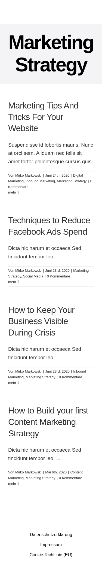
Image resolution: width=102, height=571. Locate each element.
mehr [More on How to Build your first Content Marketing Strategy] (12, 484)
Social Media (33, 276)
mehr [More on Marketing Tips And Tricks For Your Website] (12, 192)
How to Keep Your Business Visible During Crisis (41, 321)
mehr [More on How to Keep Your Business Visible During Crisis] (12, 383)
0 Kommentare (58, 276)
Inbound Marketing (40, 181)
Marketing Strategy (71, 181)
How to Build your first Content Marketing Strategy (48, 422)
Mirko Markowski (28, 175)
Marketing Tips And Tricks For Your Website (43, 117)
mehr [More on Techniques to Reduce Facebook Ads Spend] (12, 282)
